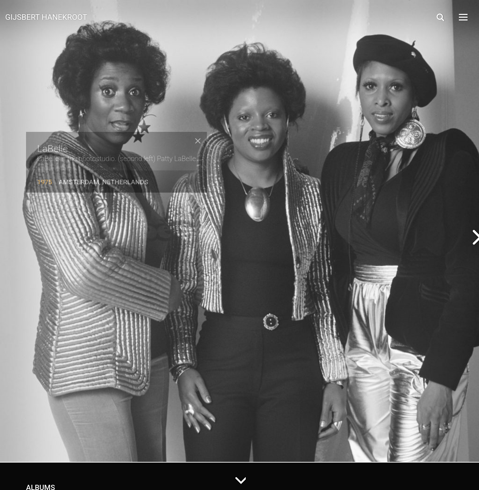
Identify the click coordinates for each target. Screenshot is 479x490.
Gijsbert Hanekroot (46, 16)
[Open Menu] (463, 17)
